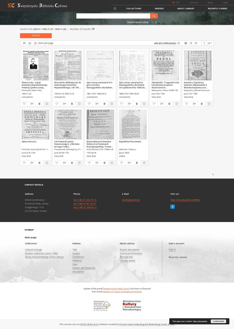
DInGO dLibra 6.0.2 (89, 324)
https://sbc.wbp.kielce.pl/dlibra (185, 199)
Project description (129, 249)
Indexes (159, 8)
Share (210, 3)
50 (29, 43)
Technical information (131, 253)
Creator (76, 253)
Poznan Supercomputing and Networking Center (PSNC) (147, 324)
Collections (133, 8)
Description (78, 271)
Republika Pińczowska (130, 141)
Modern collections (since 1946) (41, 253)
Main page (31, 237)
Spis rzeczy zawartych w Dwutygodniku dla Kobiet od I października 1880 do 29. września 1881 (132, 85)
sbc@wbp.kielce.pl (131, 199)
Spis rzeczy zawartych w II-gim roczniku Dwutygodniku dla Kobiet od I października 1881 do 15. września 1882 (100, 85)
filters (36, 35)
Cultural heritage (33, 249)
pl (178, 2)
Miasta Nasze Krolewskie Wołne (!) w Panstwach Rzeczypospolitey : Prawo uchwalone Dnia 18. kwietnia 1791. (99, 144)
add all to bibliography (167, 43)
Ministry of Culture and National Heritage (122, 291)
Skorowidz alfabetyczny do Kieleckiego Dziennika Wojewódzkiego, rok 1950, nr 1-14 (67, 85)
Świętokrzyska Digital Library (116, 288)
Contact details (127, 260)
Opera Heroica (29, 141)
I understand (218, 321)
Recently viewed (217, 8)
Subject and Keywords (83, 267)
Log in (172, 249)
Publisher (77, 260)
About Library (185, 8)
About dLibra (126, 256)
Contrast (194, 2)
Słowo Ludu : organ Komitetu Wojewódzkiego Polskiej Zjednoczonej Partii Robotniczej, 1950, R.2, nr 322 (34, 85)
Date (74, 264)
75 (35, 43)
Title (74, 249)
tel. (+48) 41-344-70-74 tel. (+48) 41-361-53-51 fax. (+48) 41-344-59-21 (85, 203)
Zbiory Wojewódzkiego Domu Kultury (44, 256)
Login (225, 2)
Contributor (78, 256)
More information (200, 321)
